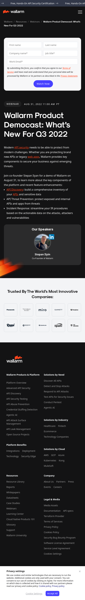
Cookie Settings (34, 593)
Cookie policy (45, 586)
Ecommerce (50, 431)
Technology (12, 456)
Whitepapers (13, 492)
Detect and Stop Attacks (56, 386)
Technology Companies (56, 436)
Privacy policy (58, 586)
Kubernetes (50, 460)
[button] (80, 12)
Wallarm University (16, 535)
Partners (60, 481)
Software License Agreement (59, 543)
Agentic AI (11, 414)
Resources (21, 21)
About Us (49, 481)
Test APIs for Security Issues (59, 396)
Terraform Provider (54, 516)
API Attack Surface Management (16, 422)
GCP (53, 455)
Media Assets (51, 505)
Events (47, 487)
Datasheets (12, 497)
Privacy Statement (68, 75)
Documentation (52, 510)
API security (21, 147)
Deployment (28, 450)
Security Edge (28, 456)
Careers (57, 487)
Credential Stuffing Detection (21, 409)
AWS (46, 455)
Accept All (52, 593)
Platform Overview (16, 382)
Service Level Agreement (57, 548)
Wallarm (8, 21)
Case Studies (13, 503)
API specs (68, 510)
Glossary (11, 524)
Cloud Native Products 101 (20, 519)
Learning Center (15, 513)
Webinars (35, 21)
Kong (61, 460)
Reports (10, 487)
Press (71, 481)
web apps (33, 157)
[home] (15, 12)
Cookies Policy (51, 532)
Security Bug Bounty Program (60, 537)
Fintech (62, 426)
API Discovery (15, 189)
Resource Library (15, 481)
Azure (61, 455)
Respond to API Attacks (56, 391)
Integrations (13, 450)
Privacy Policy (51, 526)
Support (10, 529)
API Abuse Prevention (17, 404)
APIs (15, 194)
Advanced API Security (18, 388)
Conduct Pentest (52, 402)
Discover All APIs (53, 380)
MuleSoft (48, 465)
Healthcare (49, 426)
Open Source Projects (17, 434)
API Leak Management (18, 429)
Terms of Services (53, 521)
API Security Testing (16, 398)
